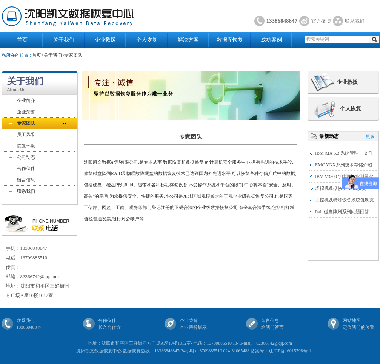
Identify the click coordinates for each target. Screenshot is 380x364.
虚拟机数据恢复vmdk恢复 (340, 188)
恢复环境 (26, 146)
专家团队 (73, 55)
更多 (370, 136)
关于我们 (63, 40)
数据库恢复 (230, 40)
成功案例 (271, 40)
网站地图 (352, 320)
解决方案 (188, 40)
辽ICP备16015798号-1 (290, 350)
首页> (38, 55)
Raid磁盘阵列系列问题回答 (342, 211)
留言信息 (26, 180)
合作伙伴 (26, 168)
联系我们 (355, 21)
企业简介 (26, 100)
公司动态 (26, 157)
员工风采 (26, 134)
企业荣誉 (26, 112)
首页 (22, 40)
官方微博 (321, 21)
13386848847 (282, 21)
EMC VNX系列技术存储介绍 (343, 164)
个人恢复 (146, 40)
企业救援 (105, 40)
